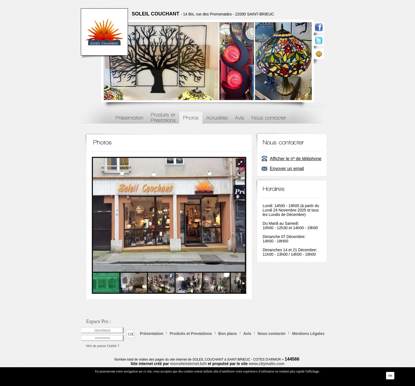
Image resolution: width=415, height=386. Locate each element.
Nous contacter (268, 117)
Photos (191, 117)
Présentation (129, 117)
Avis (239, 117)
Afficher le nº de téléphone (296, 158)
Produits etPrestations (163, 117)
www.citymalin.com (266, 363)
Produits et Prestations (191, 333)
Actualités (217, 117)
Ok (390, 375)
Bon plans (227, 333)
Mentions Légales (308, 333)
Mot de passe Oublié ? (102, 346)
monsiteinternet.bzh (188, 363)
